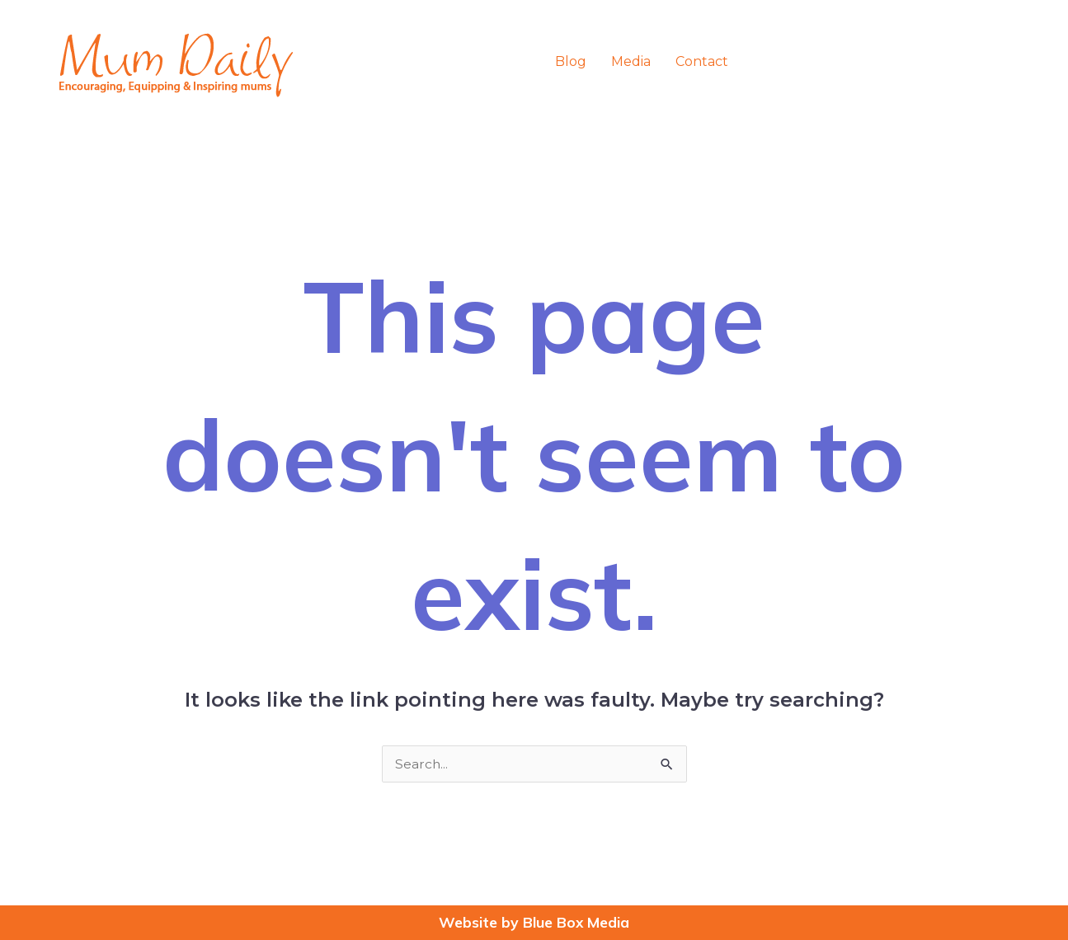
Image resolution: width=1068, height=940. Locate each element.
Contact (701, 61)
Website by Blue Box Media (534, 922)
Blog (570, 61)
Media (631, 61)
